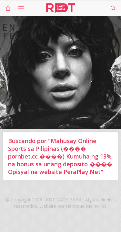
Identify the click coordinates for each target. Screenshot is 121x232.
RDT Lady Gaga (60, 8)
